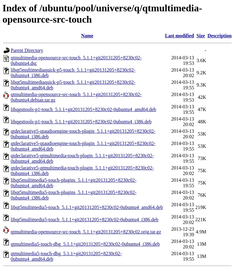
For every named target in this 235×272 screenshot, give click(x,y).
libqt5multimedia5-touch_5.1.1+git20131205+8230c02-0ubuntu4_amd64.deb (87, 207)
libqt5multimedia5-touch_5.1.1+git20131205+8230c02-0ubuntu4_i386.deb (84, 219)
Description (219, 35)
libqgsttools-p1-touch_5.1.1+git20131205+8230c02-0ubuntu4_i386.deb (81, 121)
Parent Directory (27, 50)
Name (87, 35)
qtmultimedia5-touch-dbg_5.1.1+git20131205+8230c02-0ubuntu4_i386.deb (85, 244)
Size (200, 35)
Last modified (179, 35)
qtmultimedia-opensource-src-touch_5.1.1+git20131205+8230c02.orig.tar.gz (86, 231)
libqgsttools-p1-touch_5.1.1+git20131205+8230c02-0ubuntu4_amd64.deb (83, 109)
